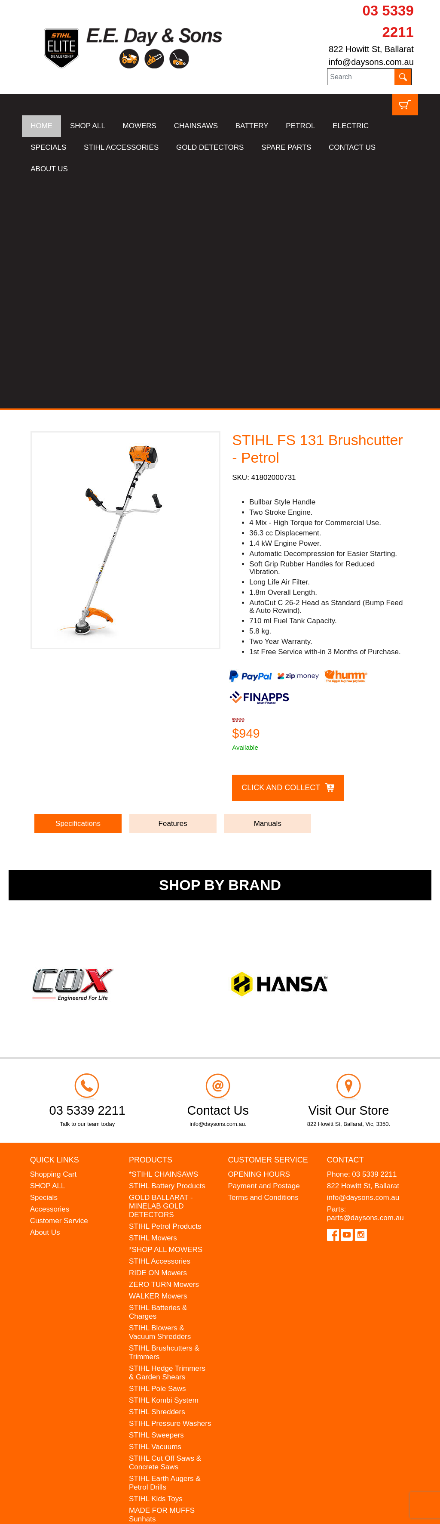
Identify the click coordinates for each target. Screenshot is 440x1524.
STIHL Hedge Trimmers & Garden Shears (167, 1144)
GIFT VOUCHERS (159, 1357)
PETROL (300, 126)
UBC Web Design (110, 1511)
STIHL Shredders (157, 1183)
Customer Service (59, 992)
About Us (45, 1004)
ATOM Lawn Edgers (161, 1302)
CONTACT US (352, 147)
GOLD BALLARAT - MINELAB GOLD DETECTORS (161, 977)
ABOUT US (49, 169)
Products (150, 931)
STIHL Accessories (159, 1033)
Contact (345, 931)
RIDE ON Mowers (158, 1044)
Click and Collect (280, 558)
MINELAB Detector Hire (167, 1346)
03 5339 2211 (374, 946)
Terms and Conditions (263, 969)
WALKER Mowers (158, 1067)
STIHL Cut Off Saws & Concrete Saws (165, 1234)
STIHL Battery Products (167, 957)
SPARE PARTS (286, 147)
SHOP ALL (87, 126)
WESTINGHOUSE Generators (159, 1329)
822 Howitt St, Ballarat (371, 49)
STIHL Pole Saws (157, 1160)
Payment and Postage (263, 957)
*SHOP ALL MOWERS (165, 1021)
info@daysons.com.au (371, 62)
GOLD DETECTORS (210, 147)
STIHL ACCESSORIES (121, 147)
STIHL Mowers (153, 1009)
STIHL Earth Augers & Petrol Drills (165, 1254)
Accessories (50, 981)
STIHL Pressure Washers (170, 1195)
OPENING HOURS (259, 946)
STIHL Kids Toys (156, 1270)
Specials (44, 969)
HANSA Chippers (157, 1314)
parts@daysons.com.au (365, 989)
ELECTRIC (351, 126)
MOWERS (139, 126)
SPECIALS (48, 147)
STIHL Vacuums (155, 1218)
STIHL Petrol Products (165, 998)
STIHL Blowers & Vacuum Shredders (160, 1103)
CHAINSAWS (196, 126)
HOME (41, 126)
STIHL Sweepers (156, 1207)
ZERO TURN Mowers (164, 1056)
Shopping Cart (53, 946)
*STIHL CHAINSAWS (163, 946)
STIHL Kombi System (164, 1172)
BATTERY (252, 126)
